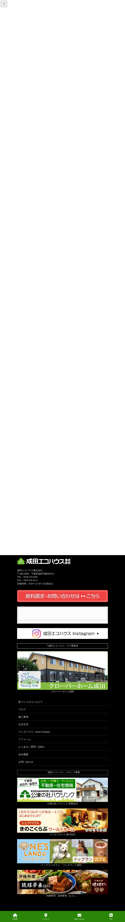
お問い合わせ (25, 761)
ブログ (22, 709)
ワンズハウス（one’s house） (35, 731)
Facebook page (62, 613)
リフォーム (24, 739)
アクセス (45, 916)
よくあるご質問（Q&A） (32, 746)
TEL (111, 916)
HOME (15, 916)
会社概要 (23, 754)
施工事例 (23, 716)
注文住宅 (23, 724)
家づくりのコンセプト (30, 701)
